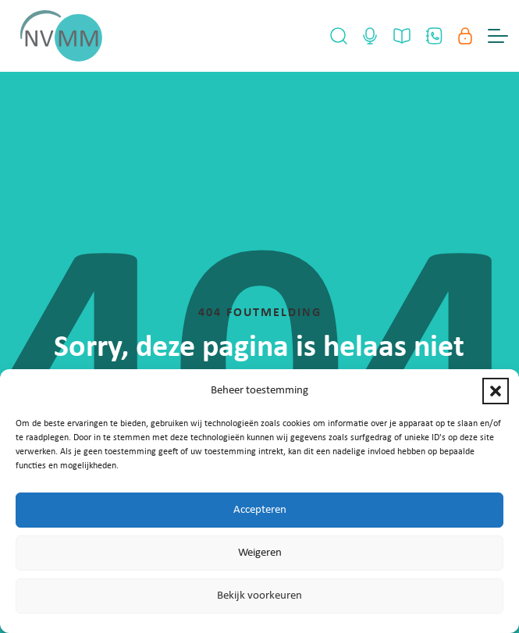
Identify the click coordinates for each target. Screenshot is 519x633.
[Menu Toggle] (498, 36)
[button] (495, 391)
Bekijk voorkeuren (259, 596)
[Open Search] (338, 36)
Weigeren (260, 553)
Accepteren (259, 510)
